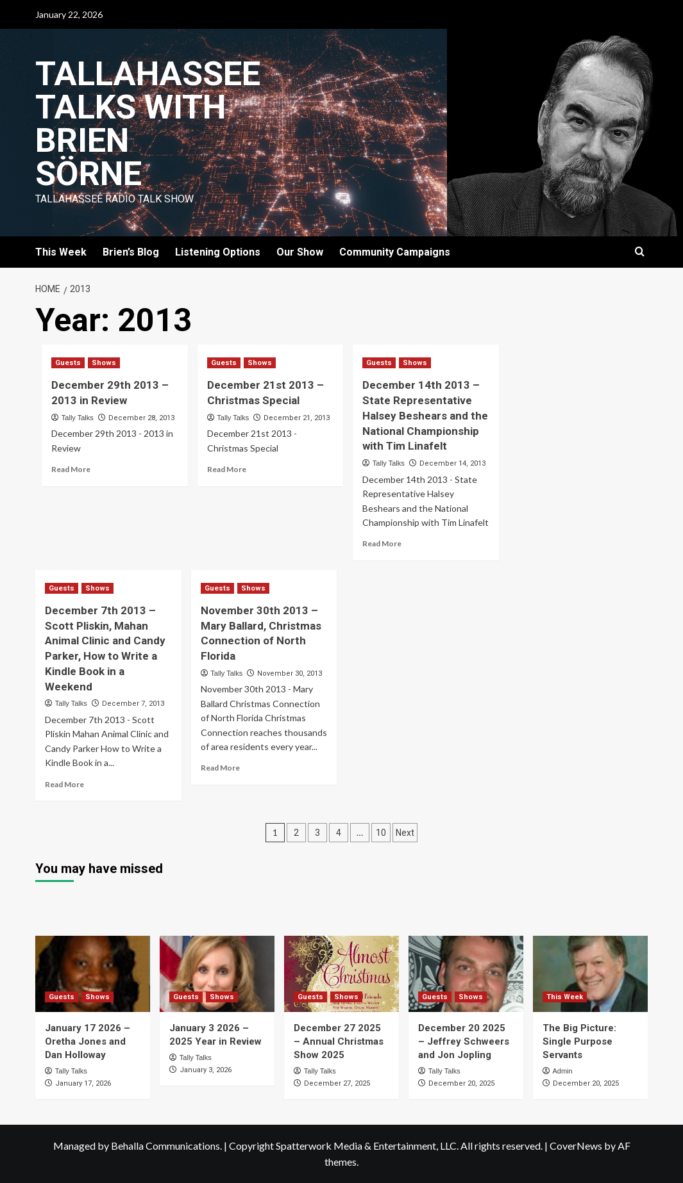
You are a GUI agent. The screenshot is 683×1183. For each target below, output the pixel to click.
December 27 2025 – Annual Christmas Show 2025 (339, 1041)
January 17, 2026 (83, 1083)
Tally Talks (78, 417)
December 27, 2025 (337, 1083)
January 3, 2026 (206, 1070)
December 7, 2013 (133, 703)
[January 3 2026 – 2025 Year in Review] (217, 974)
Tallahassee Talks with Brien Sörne (147, 123)
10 (381, 833)
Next (405, 833)
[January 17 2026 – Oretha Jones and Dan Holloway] (92, 974)
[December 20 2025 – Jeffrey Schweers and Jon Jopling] (466, 974)
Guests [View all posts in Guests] (68, 363)
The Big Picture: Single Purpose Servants (579, 1041)
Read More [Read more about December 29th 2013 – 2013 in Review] (70, 469)
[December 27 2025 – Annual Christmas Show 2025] (341, 974)
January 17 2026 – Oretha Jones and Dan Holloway (87, 1041)
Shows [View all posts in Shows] (104, 363)
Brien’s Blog (131, 252)
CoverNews (576, 1145)
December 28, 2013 (141, 418)
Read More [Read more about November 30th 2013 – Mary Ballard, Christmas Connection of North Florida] (220, 767)
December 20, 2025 (461, 1083)
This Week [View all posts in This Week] (564, 997)
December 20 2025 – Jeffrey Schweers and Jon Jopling (463, 1041)
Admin (562, 1071)
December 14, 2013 (452, 463)
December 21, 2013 (297, 418)
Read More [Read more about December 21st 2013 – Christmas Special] (226, 469)
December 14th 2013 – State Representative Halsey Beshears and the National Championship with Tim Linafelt (425, 415)
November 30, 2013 (289, 673)
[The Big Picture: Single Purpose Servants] (590, 974)
